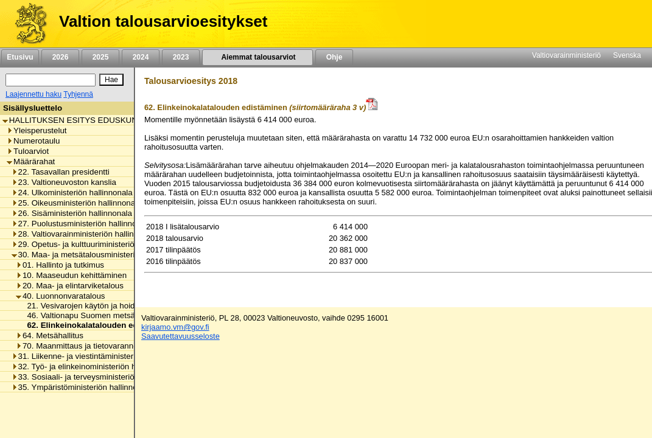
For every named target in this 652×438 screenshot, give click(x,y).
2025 (100, 57)
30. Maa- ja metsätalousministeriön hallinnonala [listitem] (101, 254)
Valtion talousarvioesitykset (163, 21)
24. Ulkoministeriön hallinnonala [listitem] (72, 192)
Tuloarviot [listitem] (28, 151)
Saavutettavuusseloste (180, 336)
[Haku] (50, 80)
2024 (140, 57)
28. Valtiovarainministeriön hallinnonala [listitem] (85, 233)
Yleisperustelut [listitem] (36, 130)
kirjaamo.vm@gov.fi (175, 327)
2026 (60, 57)
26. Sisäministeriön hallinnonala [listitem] (72, 213)
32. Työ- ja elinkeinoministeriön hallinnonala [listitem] (93, 366)
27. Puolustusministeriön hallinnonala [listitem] (82, 223)
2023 (181, 57)
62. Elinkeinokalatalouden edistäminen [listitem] (98, 325)
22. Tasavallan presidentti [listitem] (61, 171)
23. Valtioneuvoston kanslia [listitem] (64, 182)
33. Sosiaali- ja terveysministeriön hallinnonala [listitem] (98, 376)
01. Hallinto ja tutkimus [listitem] (60, 264)
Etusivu (20, 57)
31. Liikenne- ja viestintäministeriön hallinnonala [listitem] (101, 356)
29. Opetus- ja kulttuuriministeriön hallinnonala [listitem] (98, 244)
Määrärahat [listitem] (31, 161)
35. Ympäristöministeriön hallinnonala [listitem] (82, 387)
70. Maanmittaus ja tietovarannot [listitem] (78, 345)
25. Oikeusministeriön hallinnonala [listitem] (77, 202)
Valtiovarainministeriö (566, 55)
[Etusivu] (26, 23)
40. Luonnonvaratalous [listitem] (60, 296)
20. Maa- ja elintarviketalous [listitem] (70, 285)
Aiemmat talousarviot (257, 57)
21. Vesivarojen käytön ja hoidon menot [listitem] (94, 305)
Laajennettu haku (33, 94)
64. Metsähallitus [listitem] (49, 335)
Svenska (627, 55)
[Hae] (111, 80)
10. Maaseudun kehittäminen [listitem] (71, 275)
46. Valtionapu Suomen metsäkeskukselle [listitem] (98, 315)
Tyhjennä (78, 94)
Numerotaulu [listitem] (33, 140)
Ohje (334, 57)
